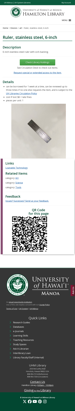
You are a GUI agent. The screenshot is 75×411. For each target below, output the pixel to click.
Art (17, 178)
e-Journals (18, 331)
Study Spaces (19, 344)
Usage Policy (44, 304)
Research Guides (21, 322)
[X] (25, 401)
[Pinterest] (40, 401)
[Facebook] (30, 401)
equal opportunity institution (20, 302)
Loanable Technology (16, 167)
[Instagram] (45, 401)
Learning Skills (20, 335)
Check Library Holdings (37, 62)
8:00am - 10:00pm (45, 385)
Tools (18, 187)
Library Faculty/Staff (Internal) (28, 357)
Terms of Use (11, 308)
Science (19, 182)
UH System (23, 308)
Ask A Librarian (21, 348)
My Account (66, 2)
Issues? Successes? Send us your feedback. (27, 200)
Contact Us (37, 381)
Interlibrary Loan (22, 353)
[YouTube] (35, 401)
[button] (65, 20)
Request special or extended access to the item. (37, 72)
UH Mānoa (8, 2)
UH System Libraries (22, 2)
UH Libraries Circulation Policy (21, 93)
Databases (18, 326)
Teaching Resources (23, 339)
